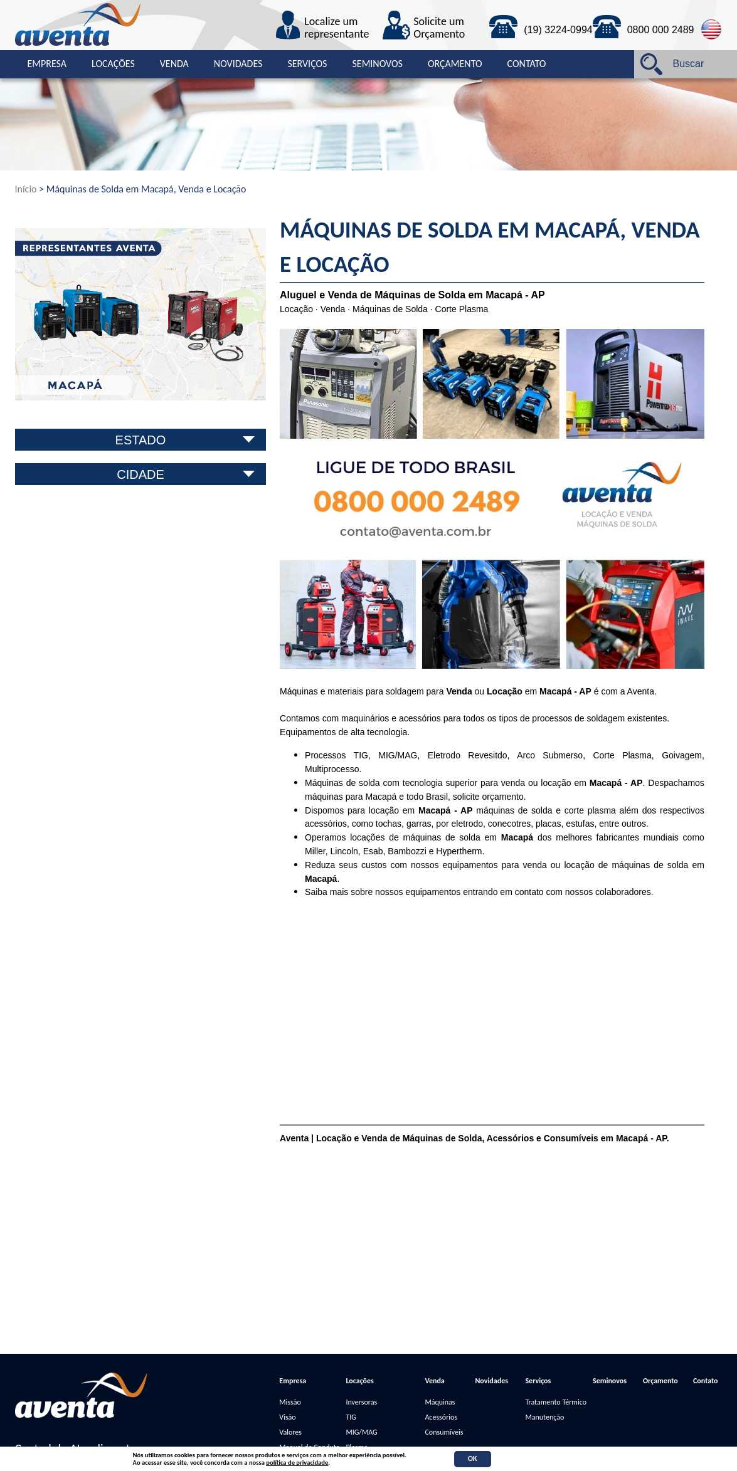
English (712, 30)
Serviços (307, 64)
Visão (287, 1417)
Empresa (47, 64)
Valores (290, 1432)
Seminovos (377, 64)
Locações (113, 64)
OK (472, 1458)
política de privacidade (297, 1462)
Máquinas (440, 1402)
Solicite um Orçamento (439, 28)
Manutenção (544, 1417)
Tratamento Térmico (555, 1402)
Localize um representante (336, 28)
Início (26, 189)
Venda (174, 64)
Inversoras (361, 1402)
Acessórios (441, 1417)
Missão (289, 1402)
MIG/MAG (361, 1432)
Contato (526, 64)
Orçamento (455, 64)
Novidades (238, 64)
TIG (351, 1417)
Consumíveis (444, 1432)
